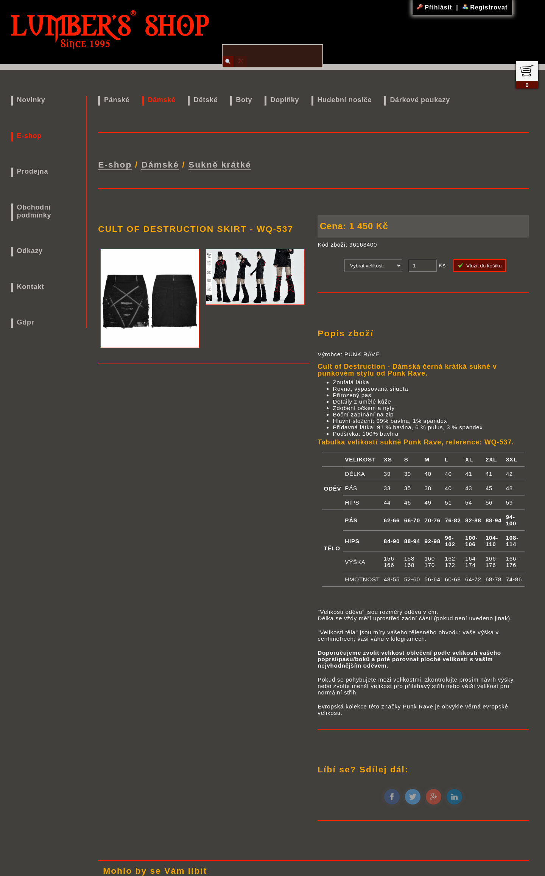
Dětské (206, 100)
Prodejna (32, 171)
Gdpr (25, 322)
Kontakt (30, 286)
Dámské (161, 100)
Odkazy (30, 251)
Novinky (31, 100)
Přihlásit (435, 7)
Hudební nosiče (344, 100)
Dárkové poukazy (420, 100)
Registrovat (485, 7)
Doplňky (284, 100)
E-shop (29, 136)
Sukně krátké (219, 164)
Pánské (116, 100)
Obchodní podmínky (34, 211)
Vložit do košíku (480, 264)
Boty (244, 100)
